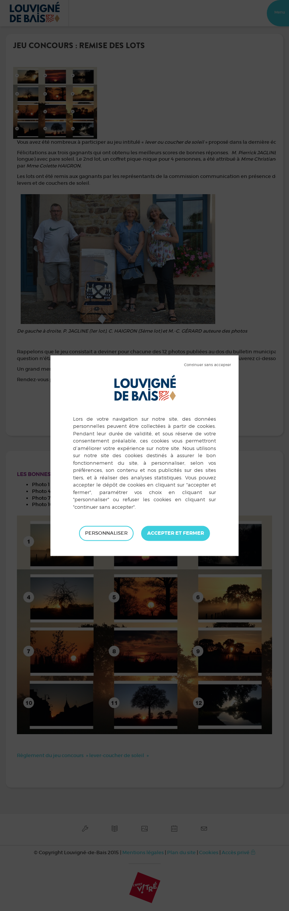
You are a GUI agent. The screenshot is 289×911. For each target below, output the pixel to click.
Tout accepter (175, 533)
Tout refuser (207, 365)
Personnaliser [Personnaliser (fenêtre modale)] (106, 533)
